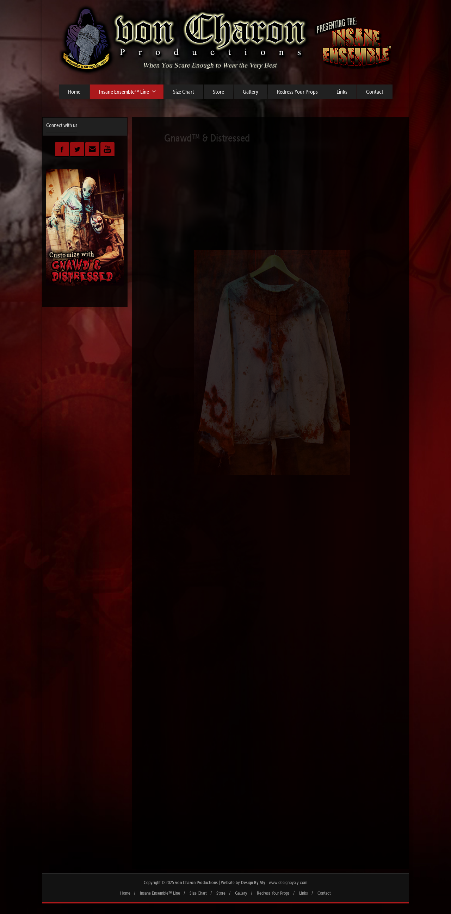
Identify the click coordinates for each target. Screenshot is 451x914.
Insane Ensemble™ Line (127, 91)
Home (74, 91)
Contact (374, 91)
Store (218, 91)
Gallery (250, 91)
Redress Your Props (297, 91)
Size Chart (183, 91)
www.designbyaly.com (288, 882)
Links (341, 91)
